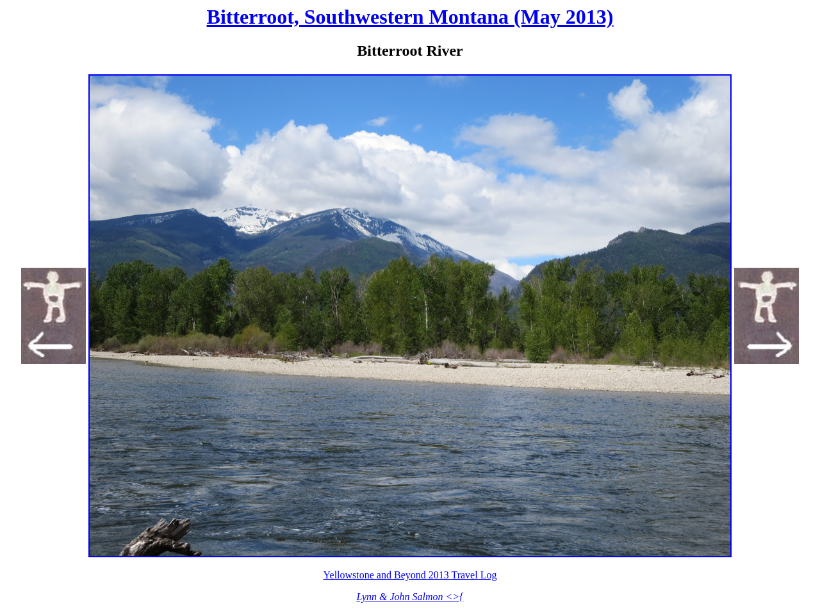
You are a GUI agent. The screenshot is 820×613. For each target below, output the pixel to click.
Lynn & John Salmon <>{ (409, 596)
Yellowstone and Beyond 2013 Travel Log (410, 574)
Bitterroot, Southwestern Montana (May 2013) (410, 16)
